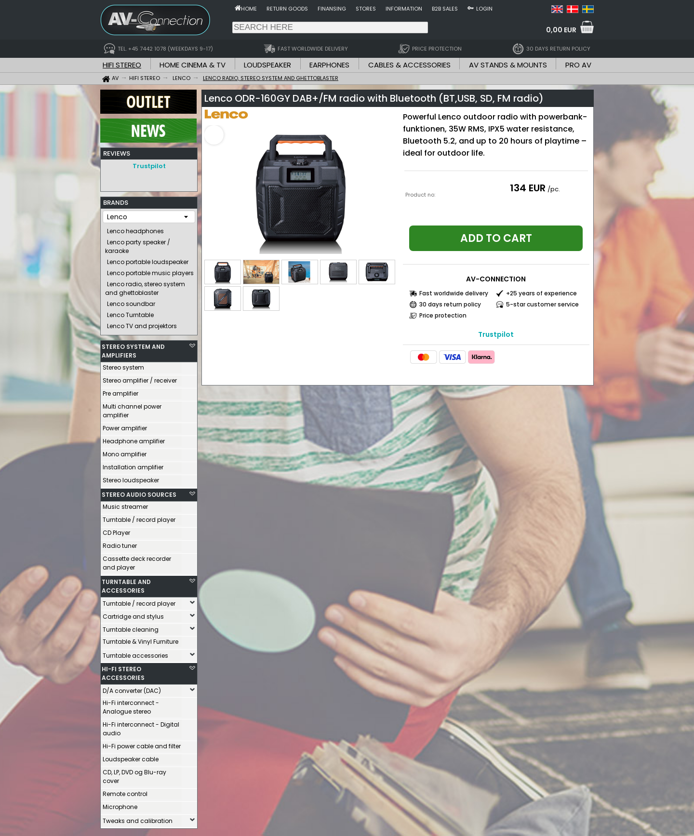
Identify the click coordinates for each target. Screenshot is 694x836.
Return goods (287, 9)
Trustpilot (149, 166)
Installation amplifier (133, 465)
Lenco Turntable (130, 312)
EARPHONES (329, 65)
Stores (366, 9)
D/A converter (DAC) (132, 688)
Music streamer (125, 504)
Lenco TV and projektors (142, 323)
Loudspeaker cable (131, 757)
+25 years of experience (541, 293)
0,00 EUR (561, 30)
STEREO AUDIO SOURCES (139, 492)
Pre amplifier (120, 391)
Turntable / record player (139, 517)
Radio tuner (120, 543)
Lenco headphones (135, 229)
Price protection (443, 315)
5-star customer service (542, 304)
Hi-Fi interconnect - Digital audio (141, 726)
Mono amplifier (125, 452)
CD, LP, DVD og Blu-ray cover (134, 774)
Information (404, 9)
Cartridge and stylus (133, 614)
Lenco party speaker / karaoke (137, 244)
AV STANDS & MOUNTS (508, 65)
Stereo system (123, 365)
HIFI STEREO (122, 65)
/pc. (553, 189)
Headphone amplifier (134, 439)
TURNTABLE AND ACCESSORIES (126, 583)
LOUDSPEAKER (267, 65)
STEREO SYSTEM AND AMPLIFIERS (133, 348)
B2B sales (445, 9)
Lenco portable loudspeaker (147, 259)
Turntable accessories (135, 653)
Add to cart (496, 238)
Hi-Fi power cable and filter (142, 744)
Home (249, 9)
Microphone (120, 804)
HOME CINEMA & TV (193, 65)
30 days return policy (450, 304)
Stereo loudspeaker (131, 478)
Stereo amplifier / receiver (140, 378)
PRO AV (578, 65)
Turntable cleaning (131, 627)
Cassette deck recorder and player (137, 560)
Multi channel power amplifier (132, 408)
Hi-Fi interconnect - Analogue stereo (131, 704)
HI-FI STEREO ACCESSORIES (123, 671)
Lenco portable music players (150, 270)
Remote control (125, 791)
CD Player (116, 530)
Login (484, 9)
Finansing (332, 9)
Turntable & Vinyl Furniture (140, 639)
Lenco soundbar (131, 301)
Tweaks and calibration (138, 818)
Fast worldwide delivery (453, 293)
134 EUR (528, 188)
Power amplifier (125, 426)
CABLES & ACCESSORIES (409, 65)
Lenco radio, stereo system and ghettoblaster (145, 286)
